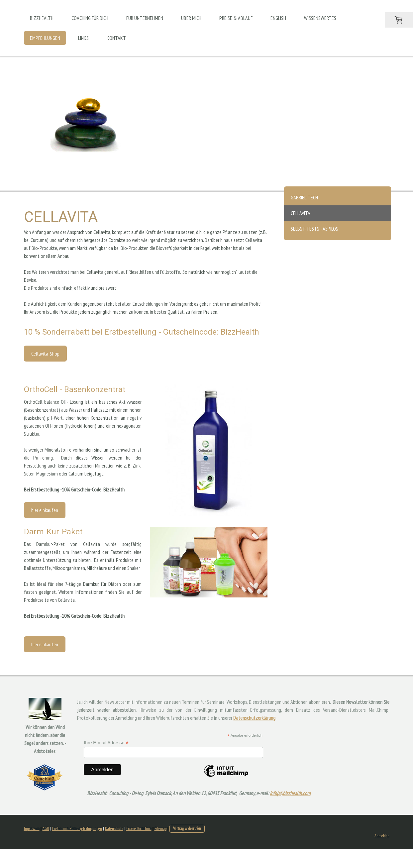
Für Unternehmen (144, 18)
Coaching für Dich (89, 18)
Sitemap (160, 828)
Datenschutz (114, 828)
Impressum (32, 828)
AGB (46, 828)
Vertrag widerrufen (187, 828)
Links (83, 38)
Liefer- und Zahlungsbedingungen (77, 828)
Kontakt (116, 38)
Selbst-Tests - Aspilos (314, 228)
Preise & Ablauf (236, 18)
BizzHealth (41, 18)
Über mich (191, 18)
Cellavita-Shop (45, 353)
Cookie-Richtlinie (139, 828)
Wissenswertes (320, 18)
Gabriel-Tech (304, 197)
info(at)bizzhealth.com (290, 793)
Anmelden (381, 836)
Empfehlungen (45, 38)
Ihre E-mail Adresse (106, 743)
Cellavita (300, 213)
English (278, 18)
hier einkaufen (44, 510)
